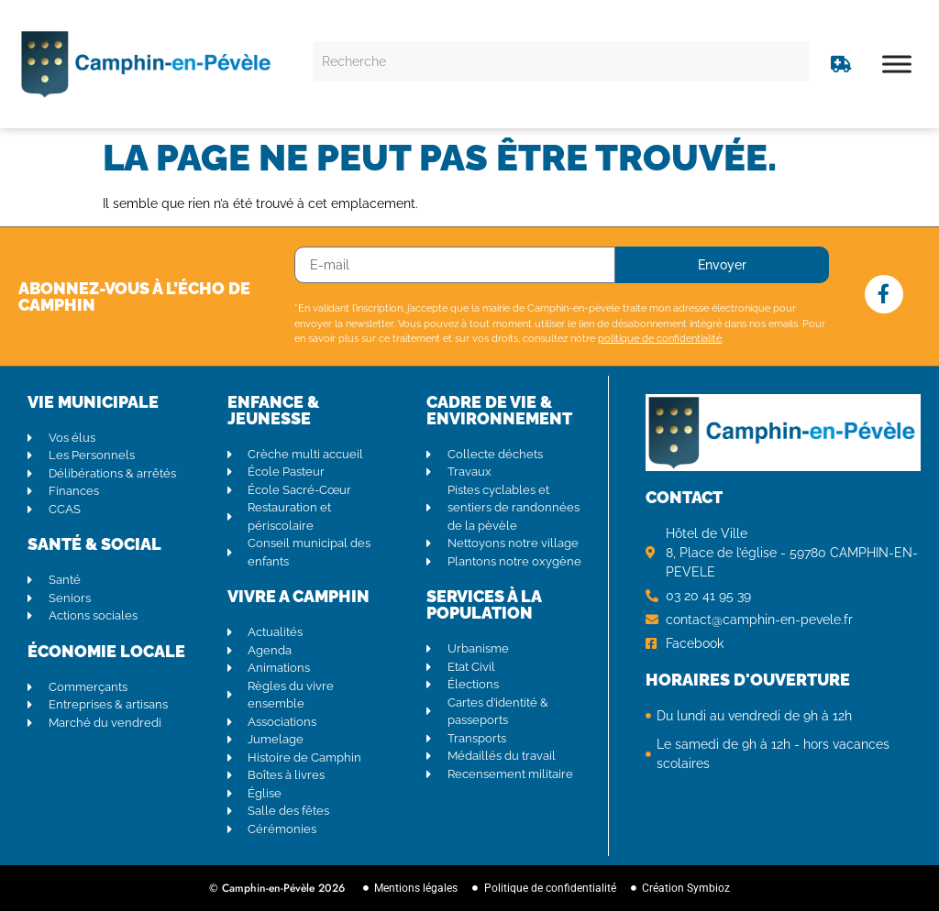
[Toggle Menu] (896, 63)
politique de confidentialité (660, 339)
